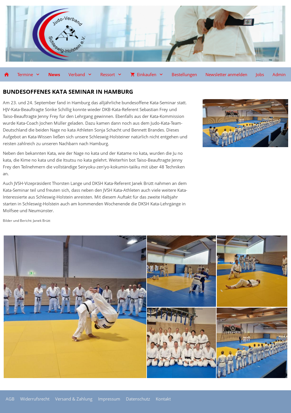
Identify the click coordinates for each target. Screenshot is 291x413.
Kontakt (163, 399)
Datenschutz (138, 399)
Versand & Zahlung (73, 399)
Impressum (109, 399)
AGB (10, 399)
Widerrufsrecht (34, 399)
